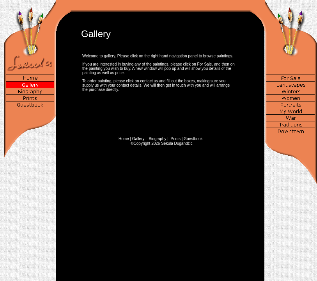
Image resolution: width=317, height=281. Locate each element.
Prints (175, 139)
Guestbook (193, 139)
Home (124, 139)
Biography (157, 139)
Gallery (138, 139)
